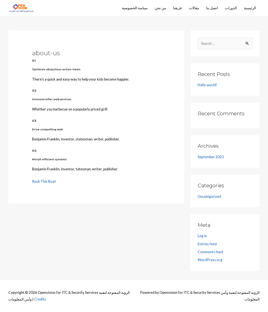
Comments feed (210, 252)
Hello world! (207, 85)
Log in (202, 236)
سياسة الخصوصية (135, 8)
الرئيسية (250, 8)
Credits (40, 299)
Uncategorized (209, 196)
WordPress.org (210, 260)
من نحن (160, 8)
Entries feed (207, 244)
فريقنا (177, 8)
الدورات (231, 8)
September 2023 (211, 157)
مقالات (194, 8)
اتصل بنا (212, 8)
